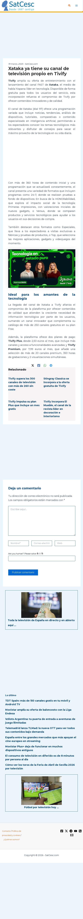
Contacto (6, 831)
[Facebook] (38, 365)
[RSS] (80, 831)
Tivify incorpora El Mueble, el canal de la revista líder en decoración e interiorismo (57, 409)
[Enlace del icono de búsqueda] (69, 5)
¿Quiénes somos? (12, 839)
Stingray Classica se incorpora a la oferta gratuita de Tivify (56, 382)
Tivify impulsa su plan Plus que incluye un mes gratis (23, 405)
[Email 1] (71, 835)
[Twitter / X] (32, 365)
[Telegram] (51, 365)
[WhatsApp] (45, 365)
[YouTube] (75, 831)
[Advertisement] (41, 35)
